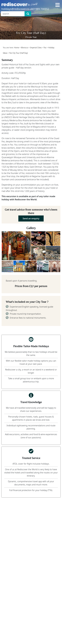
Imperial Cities (36, 47)
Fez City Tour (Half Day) (18, 53)
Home (16, 47)
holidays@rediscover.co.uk (17, 9)
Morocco (24, 47)
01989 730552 (40, 9)
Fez (45, 47)
